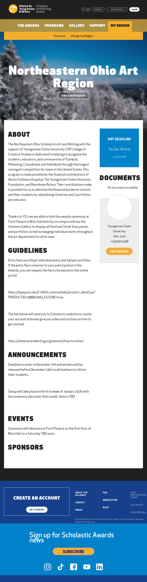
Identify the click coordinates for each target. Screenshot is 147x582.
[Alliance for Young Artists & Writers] (31, 9)
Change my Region (82, 36)
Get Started (37, 510)
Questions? (117, 10)
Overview (60, 36)
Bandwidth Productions (85, 522)
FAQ (105, 493)
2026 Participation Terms (138, 495)
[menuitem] (28, 26)
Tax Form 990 (138, 513)
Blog (106, 507)
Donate (98, 10)
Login (134, 10)
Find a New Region (73, 96)
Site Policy (137, 505)
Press (79, 510)
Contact (80, 503)
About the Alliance (81, 494)
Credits (131, 519)
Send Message (119, 251)
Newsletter (110, 500)
